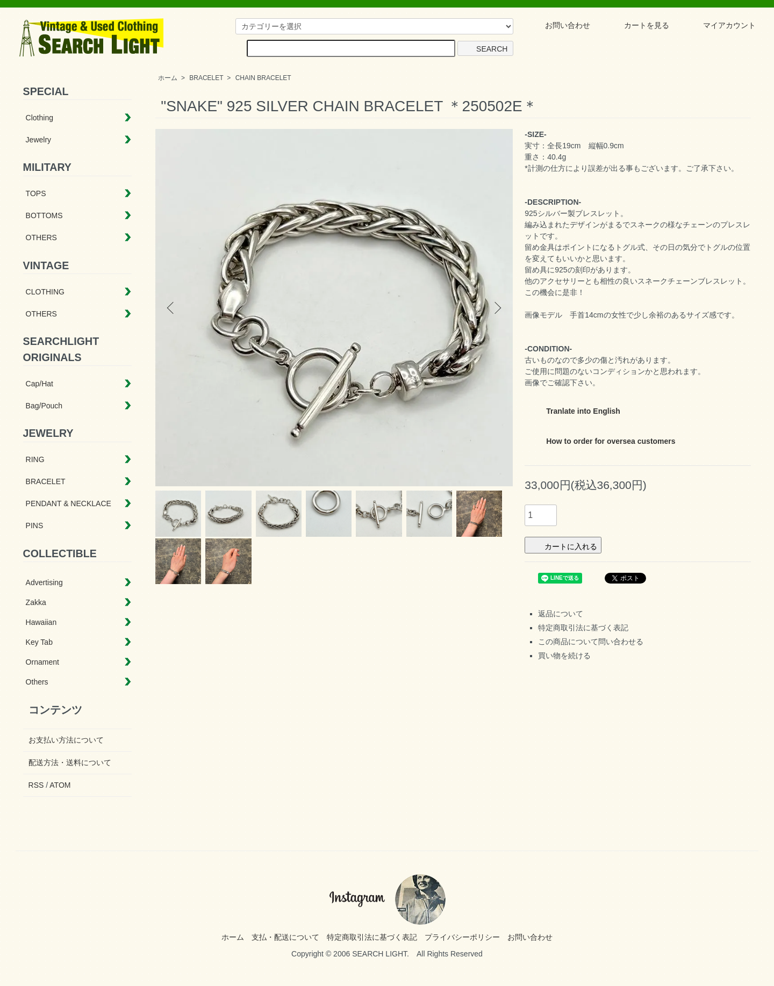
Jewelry (38, 139)
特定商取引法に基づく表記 (583, 627)
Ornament (42, 662)
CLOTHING (45, 291)
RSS (36, 785)
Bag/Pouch (44, 405)
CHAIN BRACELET (263, 78)
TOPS (36, 193)
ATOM (59, 785)
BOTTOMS (44, 215)
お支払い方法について (66, 740)
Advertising (44, 582)
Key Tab (39, 642)
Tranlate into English (574, 408)
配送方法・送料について (69, 762)
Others (37, 682)
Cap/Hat (39, 383)
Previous (171, 308)
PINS (35, 525)
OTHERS (41, 237)
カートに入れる (563, 544)
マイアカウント (721, 25)
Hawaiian (41, 622)
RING (35, 459)
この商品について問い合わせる (590, 641)
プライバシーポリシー (462, 937)
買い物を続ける (564, 655)
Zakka (36, 602)
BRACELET (206, 78)
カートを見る (638, 25)
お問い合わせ (559, 25)
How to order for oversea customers (601, 438)
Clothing (39, 117)
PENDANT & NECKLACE (68, 503)
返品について (560, 613)
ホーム (167, 78)
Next (497, 308)
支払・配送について (285, 937)
